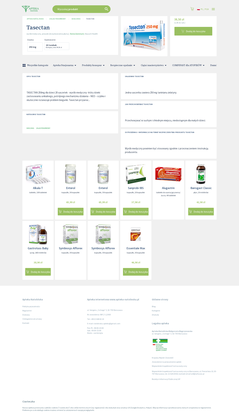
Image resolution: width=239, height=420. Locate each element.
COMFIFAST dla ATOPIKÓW (189, 65)
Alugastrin (168, 188)
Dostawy (26, 314)
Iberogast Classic (201, 188)
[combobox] (98, 9)
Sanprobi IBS (136, 188)
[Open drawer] (213, 9)
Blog (154, 306)
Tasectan (90, 19)
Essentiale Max (135, 248)
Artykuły (155, 314)
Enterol (70, 188)
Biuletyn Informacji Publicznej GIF (166, 379)
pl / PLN (203, 9)
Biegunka (76, 19)
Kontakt (25, 323)
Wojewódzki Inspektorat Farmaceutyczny (169, 366)
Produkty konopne (94, 65)
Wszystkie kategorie (35, 65)
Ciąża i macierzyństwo (154, 65)
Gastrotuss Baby (38, 248)
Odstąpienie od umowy (32, 319)
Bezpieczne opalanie (123, 65)
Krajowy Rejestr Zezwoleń (162, 357)
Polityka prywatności (31, 306)
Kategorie (156, 310)
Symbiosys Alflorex (70, 248)
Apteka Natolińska (35, 19)
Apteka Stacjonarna (65, 65)
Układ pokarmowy (57, 19)
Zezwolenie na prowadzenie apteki (166, 362)
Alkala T (38, 188)
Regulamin (27, 310)
